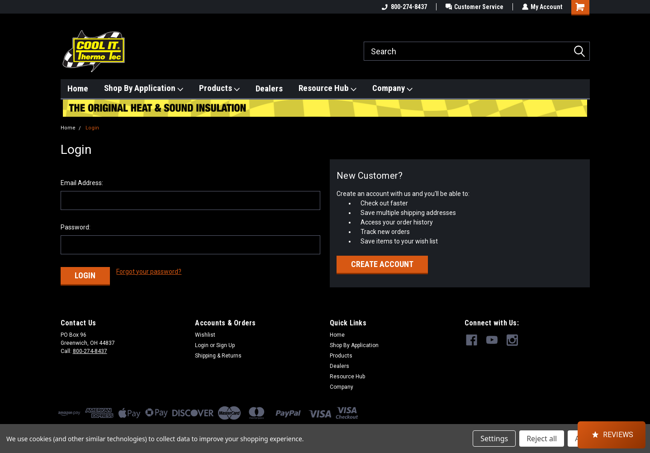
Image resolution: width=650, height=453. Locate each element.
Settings (494, 438)
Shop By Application (143, 88)
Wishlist (205, 334)
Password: (75, 227)
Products (219, 88)
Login (92, 128)
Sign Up (225, 345)
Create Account (382, 264)
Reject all (542, 438)
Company (392, 88)
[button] (611, 434)
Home (77, 88)
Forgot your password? (148, 271)
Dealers (269, 88)
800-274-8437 (403, 6)
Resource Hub (327, 88)
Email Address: (82, 182)
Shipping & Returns (218, 355)
